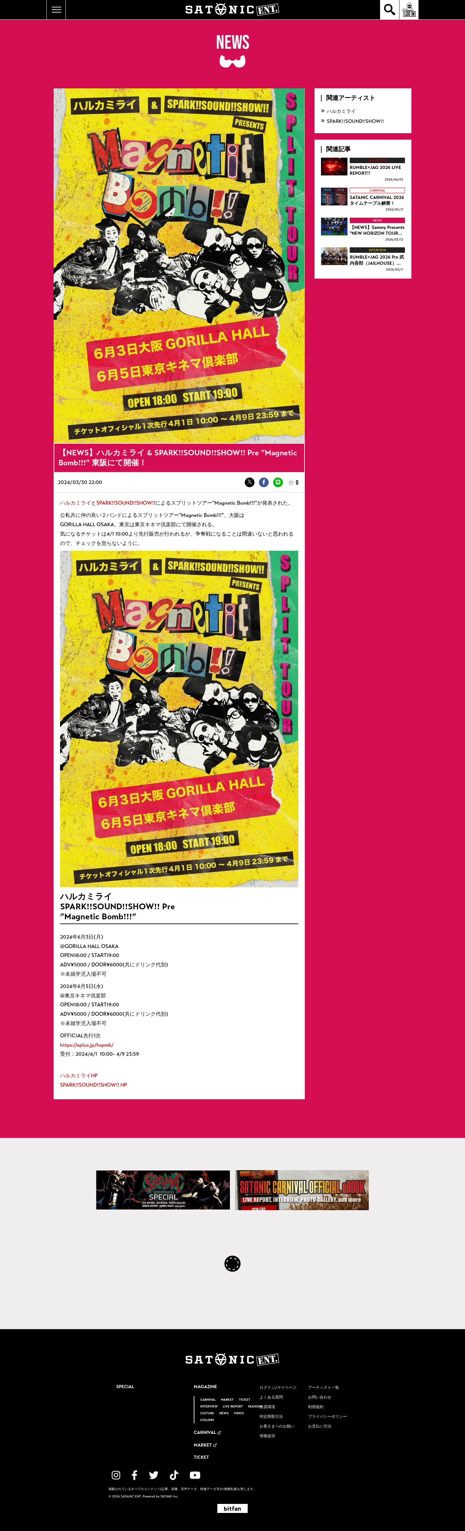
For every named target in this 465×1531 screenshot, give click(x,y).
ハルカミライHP (79, 1075)
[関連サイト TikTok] (174, 1475)
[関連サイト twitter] (154, 1475)
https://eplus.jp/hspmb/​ (87, 1045)
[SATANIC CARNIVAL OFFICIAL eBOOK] (302, 1190)
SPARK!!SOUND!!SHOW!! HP (93, 1085)
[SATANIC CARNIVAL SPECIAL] (163, 1190)
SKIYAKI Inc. (169, 1496)
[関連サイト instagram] (115, 1475)
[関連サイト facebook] (134, 1475)
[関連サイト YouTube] (195, 1475)
